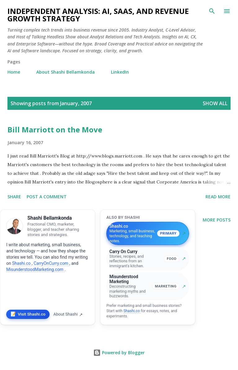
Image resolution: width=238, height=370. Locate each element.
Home (13, 72)
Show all (215, 103)
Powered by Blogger (119, 352)
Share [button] (14, 197)
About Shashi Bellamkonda (65, 72)
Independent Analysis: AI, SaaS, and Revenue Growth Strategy (98, 15)
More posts (217, 220)
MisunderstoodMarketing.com (35, 269)
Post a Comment (47, 197)
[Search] (212, 11)
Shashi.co (22, 263)
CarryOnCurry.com (51, 263)
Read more (218, 197)
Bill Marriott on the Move (54, 129)
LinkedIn (120, 72)
